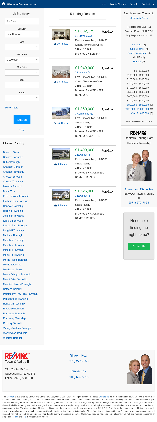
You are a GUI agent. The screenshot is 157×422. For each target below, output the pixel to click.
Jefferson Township (13, 215)
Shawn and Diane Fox (139, 189)
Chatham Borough (13, 166)
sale (16, 417)
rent (24, 417)
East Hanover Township (16, 196)
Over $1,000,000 (140, 113)
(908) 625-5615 (78, 377)
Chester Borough (12, 176)
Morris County (118, 4)
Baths (22, 92)
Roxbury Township (13, 323)
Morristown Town (12, 269)
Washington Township (15, 333)
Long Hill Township (13, 230)
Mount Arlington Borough (16, 274)
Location (22, 29)
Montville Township (13, 254)
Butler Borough (11, 162)
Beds (22, 80)
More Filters (11, 107)
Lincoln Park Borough (15, 225)
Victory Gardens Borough (17, 328)
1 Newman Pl (82, 154)
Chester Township (13, 181)
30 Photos (62, 43)
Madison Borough (13, 235)
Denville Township (13, 186)
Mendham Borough (13, 240)
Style (21, 42)
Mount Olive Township (15, 279)
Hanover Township (13, 206)
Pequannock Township (15, 298)
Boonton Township (13, 157)
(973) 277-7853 (139, 202)
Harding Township (13, 210)
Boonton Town (11, 152)
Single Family (137, 49)
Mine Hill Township (13, 250)
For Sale (136, 44)
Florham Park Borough (15, 201)
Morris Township (12, 264)
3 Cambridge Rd (84, 113)
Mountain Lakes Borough (17, 284)
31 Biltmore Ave (83, 36)
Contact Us (147, 4)
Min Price (22, 54)
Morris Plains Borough (15, 259)
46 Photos (62, 123)
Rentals (137, 61)
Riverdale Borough (13, 308)
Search (134, 4)
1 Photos (62, 164)
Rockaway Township (14, 318)
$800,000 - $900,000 (138, 105)
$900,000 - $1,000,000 (137, 109)
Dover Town (9, 191)
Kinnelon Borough (13, 220)
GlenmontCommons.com (22, 4)
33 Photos (62, 81)
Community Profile (139, 18)
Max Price (22, 67)
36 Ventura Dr (82, 72)
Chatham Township (13, 171)
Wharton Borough (13, 338)
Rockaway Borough (14, 313)
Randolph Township (14, 303)
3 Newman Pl (82, 195)
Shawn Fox (78, 355)
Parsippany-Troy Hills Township (20, 294)
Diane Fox (78, 371)
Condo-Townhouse (137, 53)
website (10, 397)
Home (103, 4)
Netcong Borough (12, 289)
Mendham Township (14, 245)
